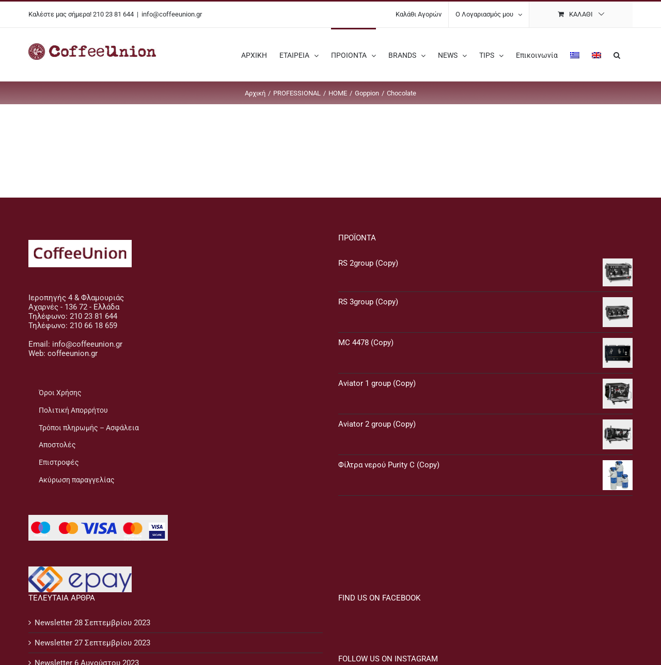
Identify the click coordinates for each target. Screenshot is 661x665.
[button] (616, 54)
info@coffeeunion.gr (171, 14)
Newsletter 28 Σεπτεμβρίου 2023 (92, 622)
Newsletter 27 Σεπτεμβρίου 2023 (92, 642)
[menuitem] (574, 54)
